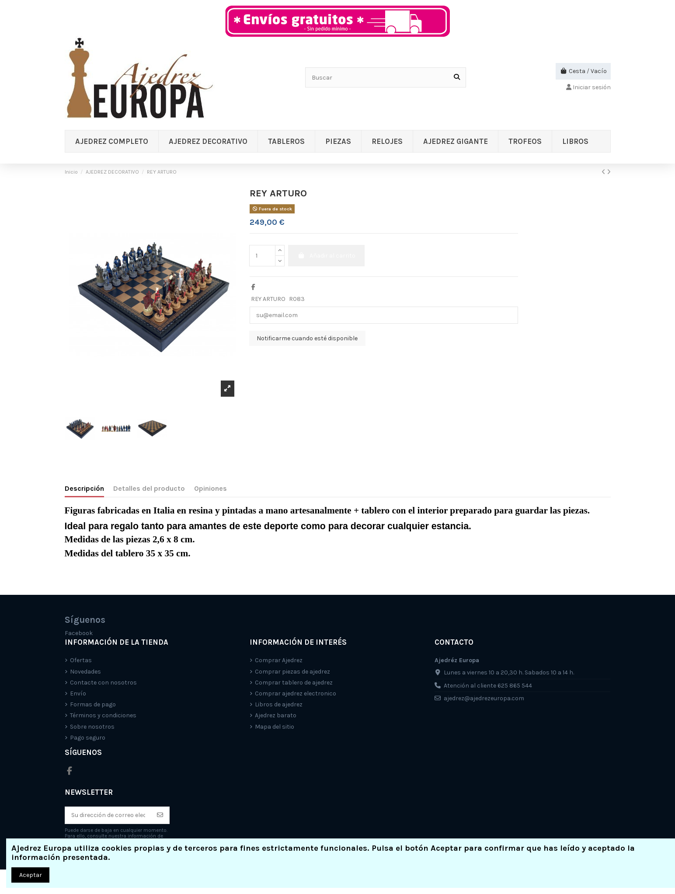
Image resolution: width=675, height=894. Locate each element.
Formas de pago (93, 704)
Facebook (79, 633)
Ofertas (81, 660)
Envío (78, 693)
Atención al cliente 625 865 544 (488, 685)
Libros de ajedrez (279, 704)
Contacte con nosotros (103, 682)
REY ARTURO (268, 299)
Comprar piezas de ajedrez (292, 671)
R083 (297, 299)
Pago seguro (87, 737)
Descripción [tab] (84, 488)
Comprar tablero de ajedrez (294, 682)
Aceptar (30, 875)
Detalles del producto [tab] (149, 488)
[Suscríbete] (160, 815)
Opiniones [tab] (210, 488)
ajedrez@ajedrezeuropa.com (484, 698)
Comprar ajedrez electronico (295, 693)
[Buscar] (457, 77)
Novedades (85, 671)
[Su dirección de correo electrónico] (108, 815)
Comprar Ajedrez (279, 660)
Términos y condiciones (103, 715)
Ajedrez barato (275, 715)
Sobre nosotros (92, 726)
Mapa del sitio (274, 726)
